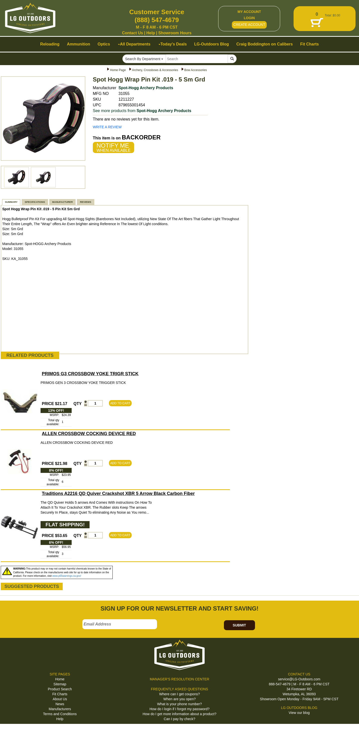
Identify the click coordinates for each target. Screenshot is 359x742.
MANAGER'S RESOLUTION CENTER (179, 679)
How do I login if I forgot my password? (179, 709)
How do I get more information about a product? (179, 714)
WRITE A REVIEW (107, 127)
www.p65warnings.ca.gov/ (66, 576)
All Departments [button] (134, 44)
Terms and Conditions (60, 714)
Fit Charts (59, 694)
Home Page (118, 70)
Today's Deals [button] (172, 44)
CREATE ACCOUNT (249, 25)
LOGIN (249, 18)
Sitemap (59, 684)
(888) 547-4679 (157, 20)
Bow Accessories (195, 70)
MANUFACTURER (62, 202)
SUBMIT (239, 625)
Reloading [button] (49, 44)
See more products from (142, 111)
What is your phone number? (179, 704)
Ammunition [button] (78, 44)
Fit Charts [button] (309, 44)
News (59, 704)
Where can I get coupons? (179, 694)
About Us (60, 699)
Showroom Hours (174, 33)
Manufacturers (60, 709)
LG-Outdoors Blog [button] (211, 44)
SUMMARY (11, 202)
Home (59, 679)
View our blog (299, 713)
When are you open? (179, 699)
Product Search (60, 689)
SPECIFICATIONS (35, 202)
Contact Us (132, 33)
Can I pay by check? (179, 719)
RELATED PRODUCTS (30, 355)
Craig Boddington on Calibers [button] (264, 44)
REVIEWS (85, 202)
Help (150, 33)
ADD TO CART (120, 403)
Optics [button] (104, 44)
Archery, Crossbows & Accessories (155, 70)
